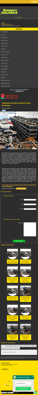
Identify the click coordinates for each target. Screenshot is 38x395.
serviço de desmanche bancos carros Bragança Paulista (25, 280)
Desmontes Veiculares (5, 51)
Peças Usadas (4, 71)
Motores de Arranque (5, 60)
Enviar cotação (19, 241)
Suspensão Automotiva (5, 80)
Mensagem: (27, 229)
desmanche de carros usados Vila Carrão (12, 298)
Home (8, 381)
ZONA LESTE (7, 345)
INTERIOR (35, 345)
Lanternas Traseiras (5, 54)
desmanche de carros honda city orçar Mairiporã (12, 337)
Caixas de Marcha (4, 43)
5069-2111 (20, 17)
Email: (28, 204)
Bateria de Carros (4, 37)
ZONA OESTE (17, 345)
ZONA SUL (22, 345)
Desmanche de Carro (5, 46)
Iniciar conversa (23, 388)
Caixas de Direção (4, 40)
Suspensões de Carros (5, 83)
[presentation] (12, 214)
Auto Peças (3, 34)
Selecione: (3, 345)
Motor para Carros (4, 57)
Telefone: (27, 209)
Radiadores (3, 77)
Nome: (28, 200)
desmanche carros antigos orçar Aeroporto (25, 337)
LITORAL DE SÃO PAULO (5, 348)
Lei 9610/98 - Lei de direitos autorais (18, 358)
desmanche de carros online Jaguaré (25, 317)
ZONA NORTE (12, 345)
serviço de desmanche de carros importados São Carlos (12, 280)
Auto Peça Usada (4, 31)
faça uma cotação (21, 188)
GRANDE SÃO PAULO (29, 345)
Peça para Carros (4, 63)
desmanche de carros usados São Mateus (25, 261)
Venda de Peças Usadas (5, 86)
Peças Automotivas (5, 66)
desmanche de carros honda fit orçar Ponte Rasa (25, 299)
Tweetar (4, 110)
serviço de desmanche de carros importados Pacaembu (12, 318)
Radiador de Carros (4, 74)
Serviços (19, 29)
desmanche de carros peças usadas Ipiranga (12, 261)
